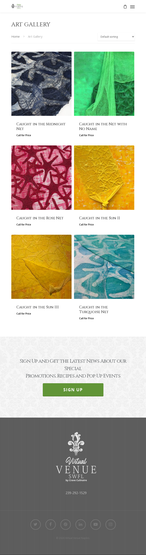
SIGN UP (73, 389)
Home (15, 36)
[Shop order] (116, 37)
